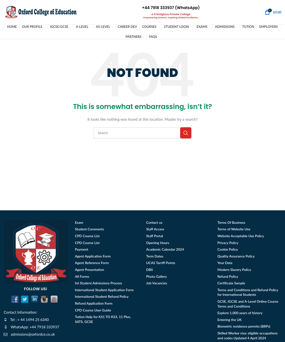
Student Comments (89, 230)
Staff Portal (154, 237)
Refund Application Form (94, 304)
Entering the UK (230, 321)
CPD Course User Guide (93, 311)
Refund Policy (228, 277)
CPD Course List (87, 237)
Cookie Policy (228, 250)
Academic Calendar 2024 (165, 250)
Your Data (225, 264)
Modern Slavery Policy (234, 270)
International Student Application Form (104, 291)
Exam (79, 223)
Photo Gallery (156, 277)
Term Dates (154, 257)
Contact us (154, 223)
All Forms (82, 277)
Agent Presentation (89, 270)
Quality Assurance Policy (236, 257)
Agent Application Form (93, 257)
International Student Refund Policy (102, 298)
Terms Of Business (231, 223)
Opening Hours (157, 244)
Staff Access (155, 230)
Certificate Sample (231, 284)
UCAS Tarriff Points (160, 264)
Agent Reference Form (92, 264)
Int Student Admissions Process (98, 284)
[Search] (142, 133)
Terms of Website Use (234, 230)
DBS (149, 270)
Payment (81, 250)
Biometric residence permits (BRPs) (244, 327)
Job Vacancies (156, 284)
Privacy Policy (228, 244)
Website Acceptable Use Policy (241, 237)
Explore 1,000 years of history (240, 314)
